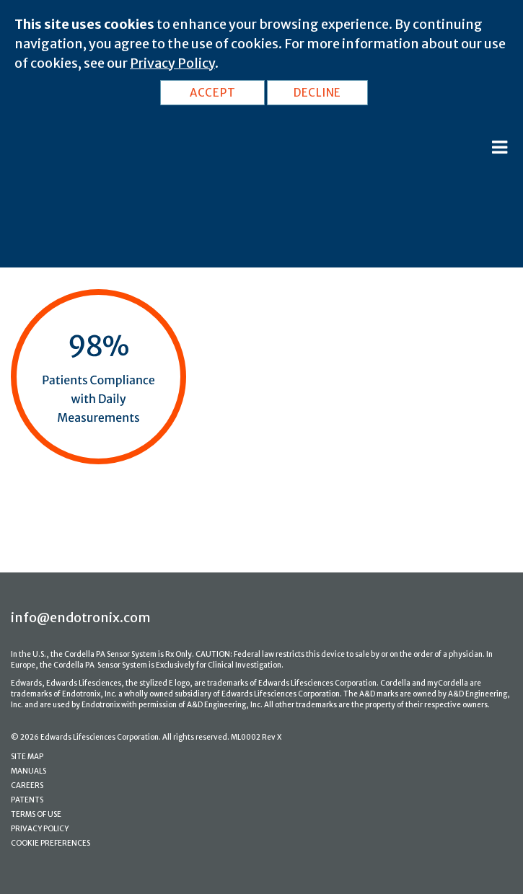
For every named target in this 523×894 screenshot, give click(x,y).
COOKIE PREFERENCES (50, 843)
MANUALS (28, 771)
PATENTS (27, 800)
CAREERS (27, 785)
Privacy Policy (172, 63)
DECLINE (317, 92)
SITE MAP (27, 756)
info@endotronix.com (81, 617)
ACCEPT (213, 92)
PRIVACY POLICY (40, 828)
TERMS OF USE (36, 814)
